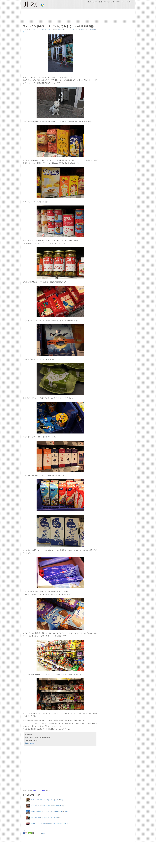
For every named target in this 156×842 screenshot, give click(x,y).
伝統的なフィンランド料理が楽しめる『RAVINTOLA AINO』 (50, 823)
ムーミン (88, 29)
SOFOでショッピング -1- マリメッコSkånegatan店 (47, 806)
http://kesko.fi (30, 743)
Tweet (43, 833)
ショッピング (36, 29)
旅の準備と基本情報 (30, 11)
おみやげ (61, 29)
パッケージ (68, 29)
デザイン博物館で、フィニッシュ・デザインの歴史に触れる (50, 812)
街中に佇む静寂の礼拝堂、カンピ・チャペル (45, 817)
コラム (113, 11)
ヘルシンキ (81, 29)
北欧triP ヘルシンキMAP (39, 790)
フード (75, 29)
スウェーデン (50, 11)
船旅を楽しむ (94, 11)
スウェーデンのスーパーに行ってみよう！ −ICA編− (47, 800)
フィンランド (72, 11)
